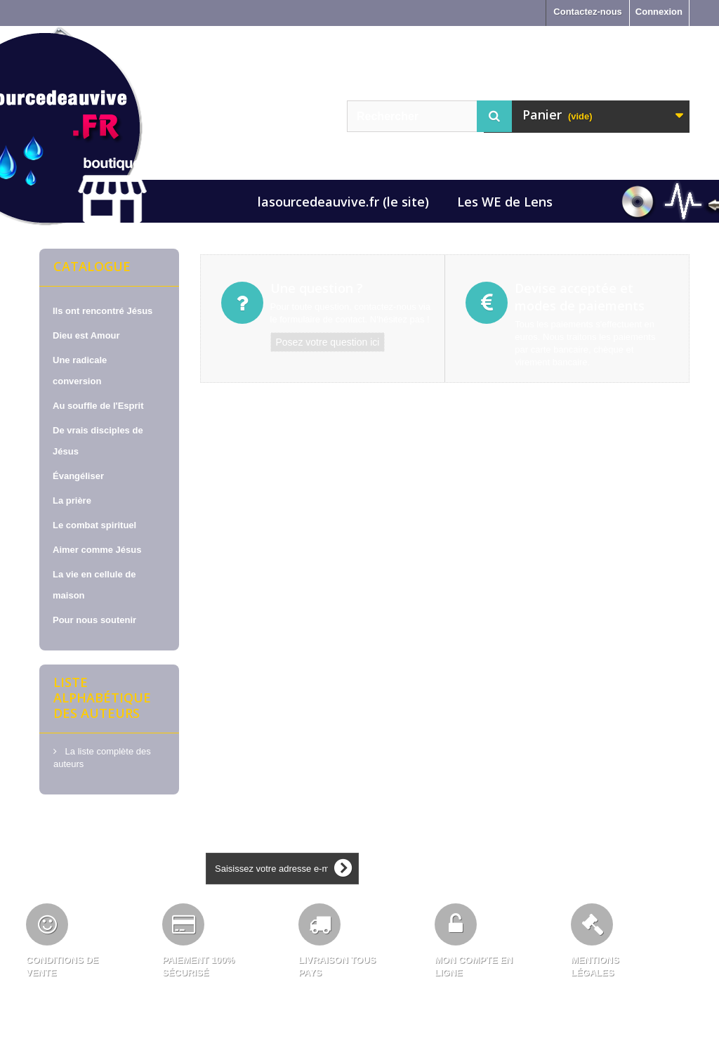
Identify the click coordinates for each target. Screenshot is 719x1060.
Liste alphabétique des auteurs (102, 697)
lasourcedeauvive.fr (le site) (343, 201)
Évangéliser (78, 476)
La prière (72, 500)
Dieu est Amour (86, 335)
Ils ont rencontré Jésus (102, 311)
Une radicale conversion (80, 370)
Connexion (658, 11)
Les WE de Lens (505, 201)
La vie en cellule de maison (94, 585)
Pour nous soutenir (94, 620)
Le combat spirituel (94, 525)
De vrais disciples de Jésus (98, 441)
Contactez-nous (587, 11)
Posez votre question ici (328, 342)
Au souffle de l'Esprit (98, 405)
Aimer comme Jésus (97, 549)
